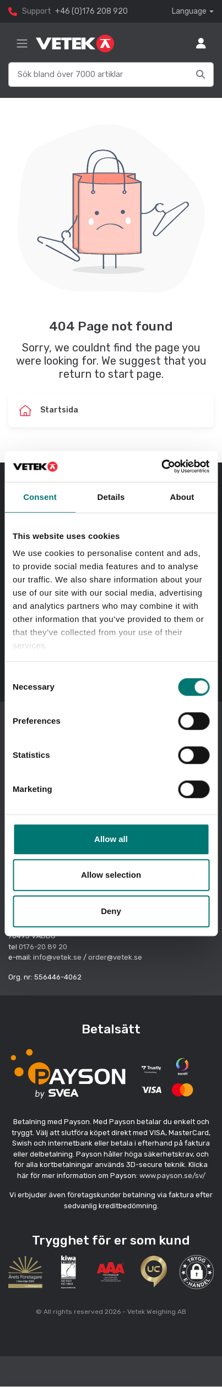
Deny (111, 911)
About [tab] (182, 497)
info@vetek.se (57, 957)
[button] (197, 1272)
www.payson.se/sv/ (172, 1175)
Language (189, 11)
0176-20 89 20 (43, 947)
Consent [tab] (40, 497)
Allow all (111, 839)
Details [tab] (111, 497)
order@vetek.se (115, 957)
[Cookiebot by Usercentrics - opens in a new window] (161, 466)
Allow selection (111, 874)
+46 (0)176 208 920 (91, 11)
